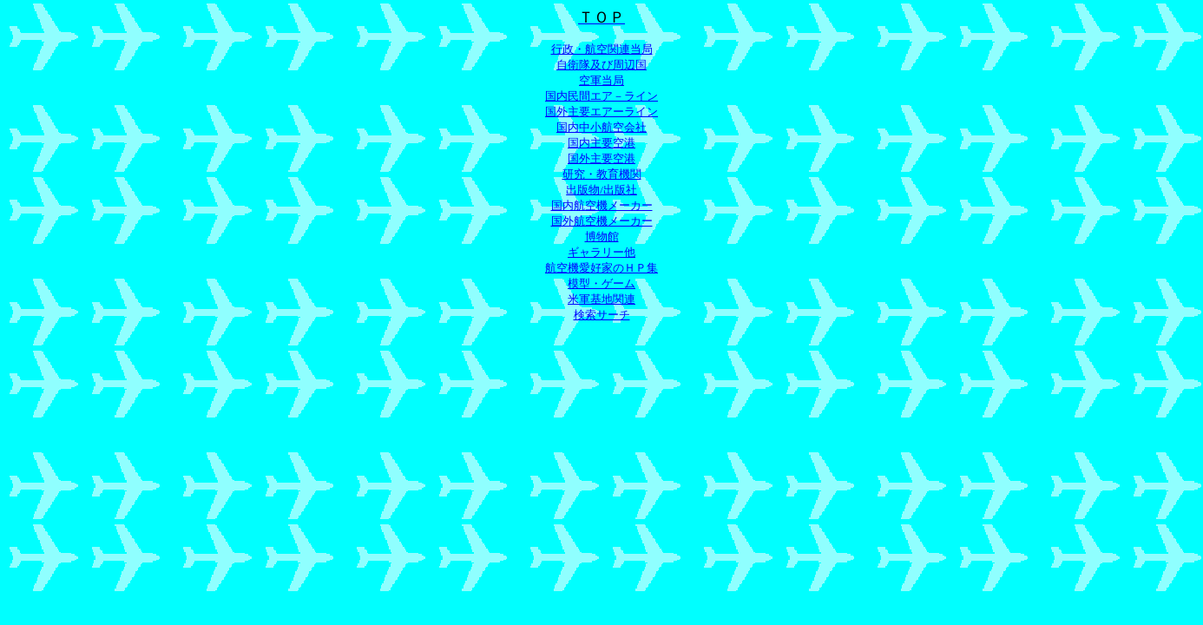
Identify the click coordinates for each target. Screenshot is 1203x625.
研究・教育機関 (601, 174)
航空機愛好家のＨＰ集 (601, 267)
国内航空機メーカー (602, 205)
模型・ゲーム (601, 283)
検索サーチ (602, 314)
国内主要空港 (601, 142)
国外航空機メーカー (602, 220)
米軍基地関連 (601, 299)
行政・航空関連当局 (602, 49)
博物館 (602, 236)
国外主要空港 (601, 158)
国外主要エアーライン (601, 111)
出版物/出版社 (601, 189)
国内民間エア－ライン (601, 95)
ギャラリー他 (601, 252)
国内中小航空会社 (601, 127)
